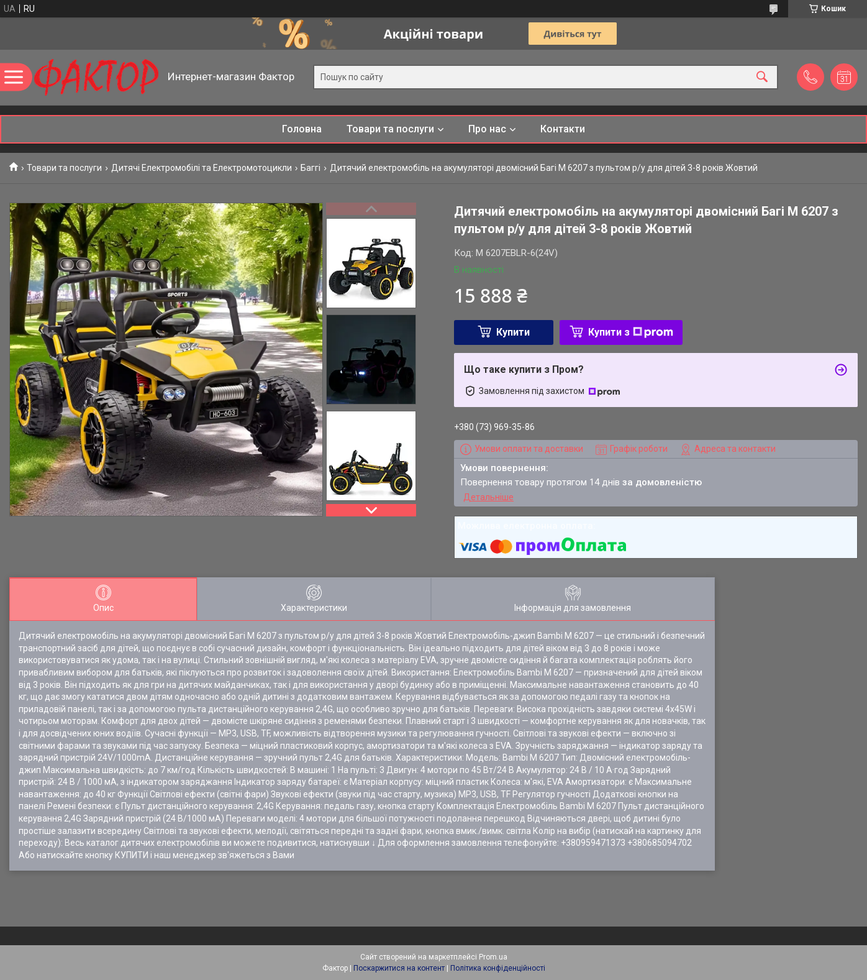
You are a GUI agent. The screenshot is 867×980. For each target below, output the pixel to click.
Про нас (487, 129)
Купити (513, 332)
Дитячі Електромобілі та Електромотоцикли (201, 168)
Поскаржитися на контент (399, 968)
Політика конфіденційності (497, 968)
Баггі (310, 168)
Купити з (630, 332)
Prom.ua (493, 957)
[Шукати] (762, 77)
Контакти (562, 129)
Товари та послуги (390, 129)
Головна (302, 129)
